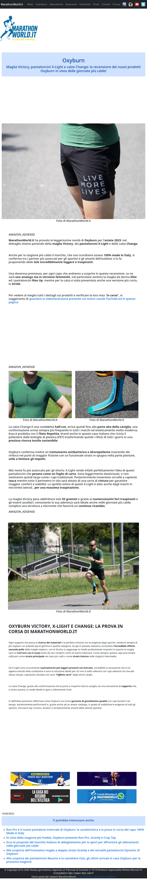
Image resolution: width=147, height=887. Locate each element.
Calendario (41, 4)
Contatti (106, 4)
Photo (96, 4)
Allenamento (56, 4)
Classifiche (85, 4)
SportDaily (99, 876)
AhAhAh (111, 876)
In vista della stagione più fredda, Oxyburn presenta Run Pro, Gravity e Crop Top (61, 838)
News (30, 4)
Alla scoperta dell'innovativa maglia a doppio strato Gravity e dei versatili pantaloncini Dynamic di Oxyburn (73, 852)
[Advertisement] (91, 29)
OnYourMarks (84, 876)
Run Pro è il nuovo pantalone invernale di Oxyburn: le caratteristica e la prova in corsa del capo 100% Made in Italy (75, 831)
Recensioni (71, 4)
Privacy (116, 4)
